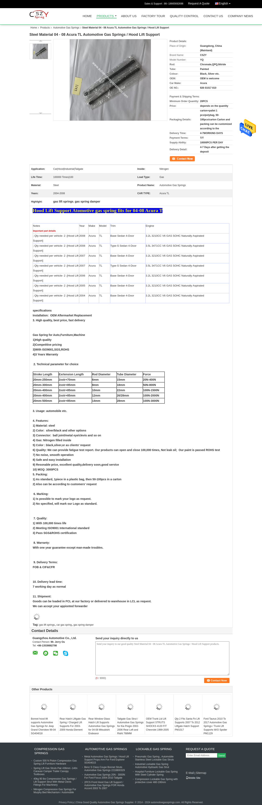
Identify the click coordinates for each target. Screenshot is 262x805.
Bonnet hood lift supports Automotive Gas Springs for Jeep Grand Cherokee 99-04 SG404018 (43, 726)
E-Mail (190, 772)
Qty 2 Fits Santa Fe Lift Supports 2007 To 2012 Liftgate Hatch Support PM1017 (187, 724)
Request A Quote (199, 3)
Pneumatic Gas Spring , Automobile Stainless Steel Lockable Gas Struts (154, 758)
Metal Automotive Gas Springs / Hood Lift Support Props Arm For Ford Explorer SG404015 (106, 759)
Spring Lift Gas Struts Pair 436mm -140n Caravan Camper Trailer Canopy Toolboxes (55, 771)
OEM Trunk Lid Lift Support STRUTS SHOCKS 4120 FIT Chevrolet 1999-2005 (157, 724)
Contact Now (177, 158)
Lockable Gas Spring (154, 749)
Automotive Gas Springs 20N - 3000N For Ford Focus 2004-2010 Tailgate (104, 776)
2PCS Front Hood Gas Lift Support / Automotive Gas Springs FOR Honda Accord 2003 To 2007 (104, 785)
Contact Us (213, 16)
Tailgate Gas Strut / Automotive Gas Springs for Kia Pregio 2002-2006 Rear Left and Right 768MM (130, 726)
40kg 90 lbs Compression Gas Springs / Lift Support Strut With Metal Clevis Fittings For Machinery (55, 781)
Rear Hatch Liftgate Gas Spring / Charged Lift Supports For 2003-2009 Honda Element (73, 724)
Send (221, 755)
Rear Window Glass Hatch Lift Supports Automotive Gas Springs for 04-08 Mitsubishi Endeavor (101, 726)
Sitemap (201, 772)
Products (105, 16)
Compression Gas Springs (49, 751)
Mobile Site (193, 778)
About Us (128, 16)
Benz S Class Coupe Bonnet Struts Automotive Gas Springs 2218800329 (104, 769)
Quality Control (184, 16)
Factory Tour (153, 16)
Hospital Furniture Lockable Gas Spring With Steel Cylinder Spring (156, 773)
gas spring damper (84, 624)
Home (87, 16)
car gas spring (64, 624)
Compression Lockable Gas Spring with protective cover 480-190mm (156, 781)
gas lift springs (47, 624)
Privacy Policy (66, 802)
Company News (240, 16)
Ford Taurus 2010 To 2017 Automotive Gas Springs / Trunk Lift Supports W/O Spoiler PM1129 (215, 726)
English (226, 2)
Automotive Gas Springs (66, 27)
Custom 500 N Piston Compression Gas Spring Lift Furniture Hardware (55, 762)
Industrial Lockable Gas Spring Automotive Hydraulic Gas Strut (152, 766)
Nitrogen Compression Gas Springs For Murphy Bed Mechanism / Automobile (55, 791)
